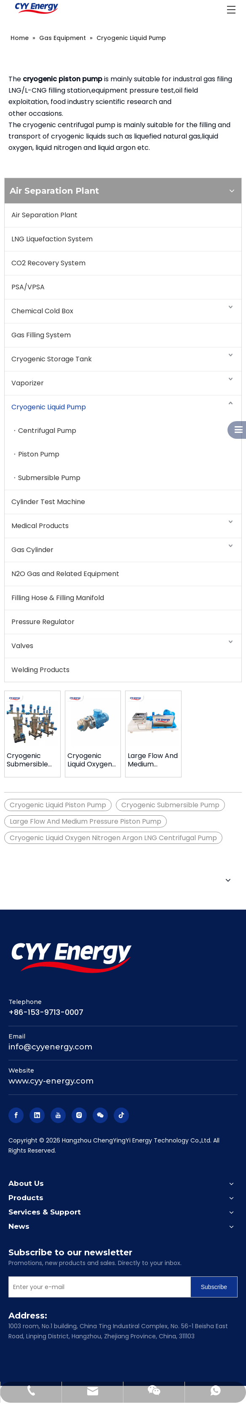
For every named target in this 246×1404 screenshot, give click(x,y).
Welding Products (40, 670)
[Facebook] (16, 1115)
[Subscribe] (214, 1286)
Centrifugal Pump (47, 430)
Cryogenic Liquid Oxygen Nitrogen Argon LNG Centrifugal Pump (113, 838)
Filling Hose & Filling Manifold (57, 598)
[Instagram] (79, 1115)
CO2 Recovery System (48, 263)
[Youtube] (58, 1115)
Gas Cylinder (32, 550)
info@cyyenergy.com (50, 1047)
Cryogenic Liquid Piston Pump (58, 805)
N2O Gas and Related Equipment (65, 574)
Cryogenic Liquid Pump (48, 407)
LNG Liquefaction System (52, 239)
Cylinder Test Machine (48, 502)
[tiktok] (121, 1115)
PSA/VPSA (28, 287)
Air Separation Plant (44, 215)
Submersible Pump (49, 478)
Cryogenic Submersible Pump (27, 760)
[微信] (100, 1115)
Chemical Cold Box (42, 311)
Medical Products (40, 526)
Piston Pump (38, 454)
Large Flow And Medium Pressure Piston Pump (153, 760)
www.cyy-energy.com (51, 1081)
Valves (22, 646)
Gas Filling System (41, 335)
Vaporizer (27, 383)
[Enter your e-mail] (98, 1287)
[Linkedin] (37, 1115)
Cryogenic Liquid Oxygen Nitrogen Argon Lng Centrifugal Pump (92, 760)
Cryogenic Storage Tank (51, 359)
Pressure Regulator (43, 622)
